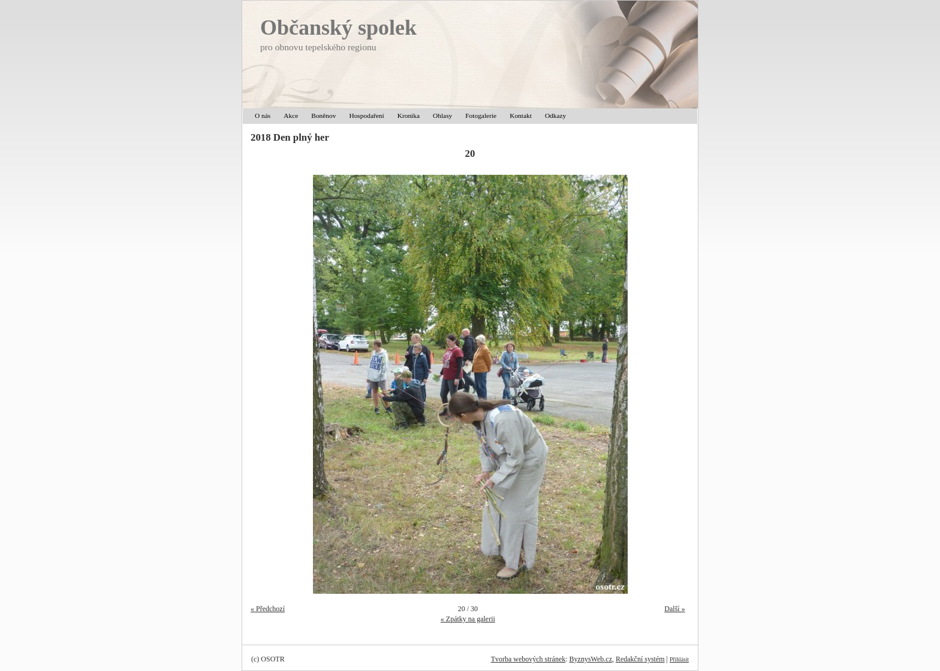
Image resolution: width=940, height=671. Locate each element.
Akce (291, 115)
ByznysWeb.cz (591, 659)
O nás (262, 115)
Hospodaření (366, 115)
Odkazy (555, 115)
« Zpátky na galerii (468, 619)
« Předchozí (268, 609)
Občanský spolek (338, 28)
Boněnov (323, 115)
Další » (674, 609)
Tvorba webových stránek (528, 659)
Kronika (408, 115)
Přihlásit (679, 659)
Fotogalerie (480, 115)
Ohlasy (442, 115)
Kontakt (521, 115)
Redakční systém (640, 659)
